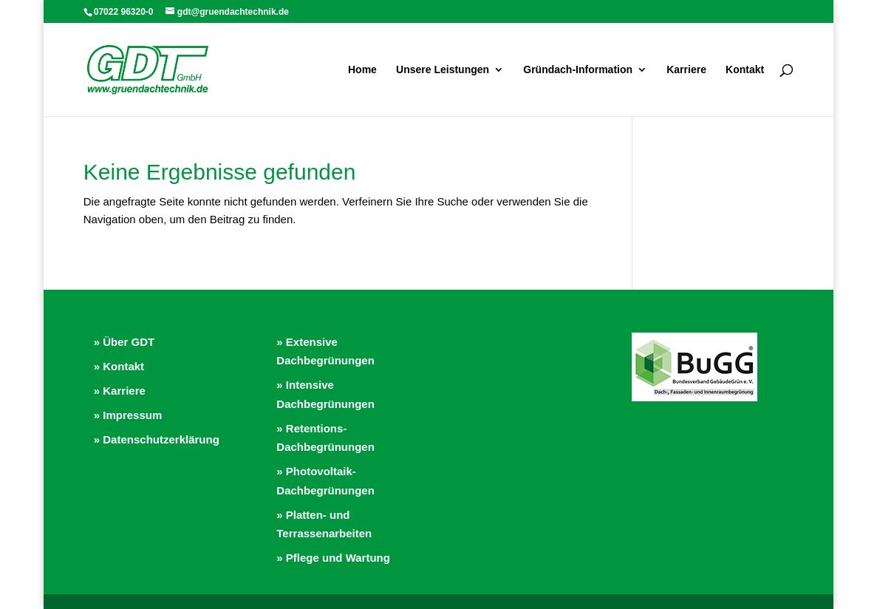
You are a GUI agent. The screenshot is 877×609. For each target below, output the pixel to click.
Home (362, 69)
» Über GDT (124, 342)
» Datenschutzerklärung (156, 439)
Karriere (686, 69)
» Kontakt (119, 366)
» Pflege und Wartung (333, 557)
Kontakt (745, 69)
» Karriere (120, 390)
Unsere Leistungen (442, 69)
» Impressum (128, 415)
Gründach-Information (577, 69)
